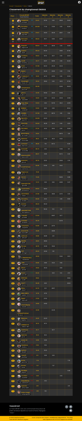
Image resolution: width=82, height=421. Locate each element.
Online (25, 6)
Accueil (11, 6)
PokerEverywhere (19, 417)
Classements (18, 6)
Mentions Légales (23, 419)
